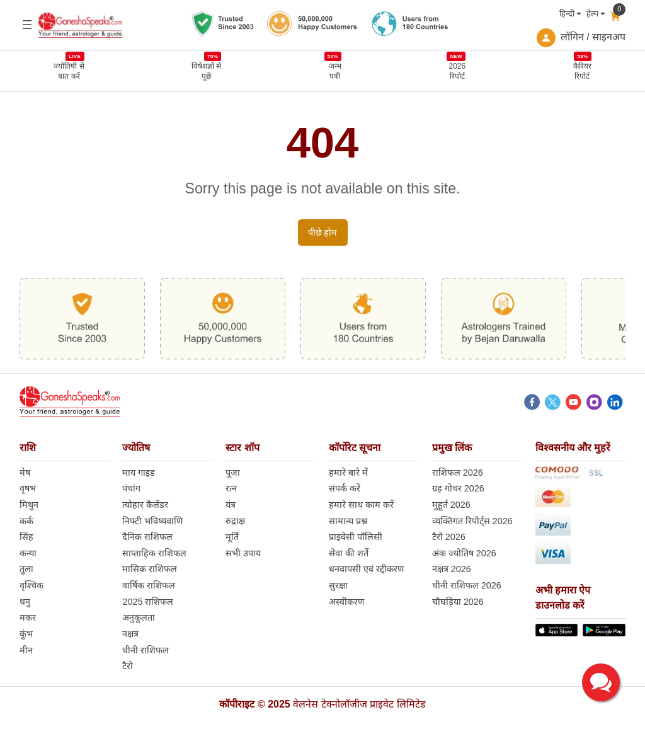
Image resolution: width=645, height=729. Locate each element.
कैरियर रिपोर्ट (582, 71)
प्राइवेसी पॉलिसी (355, 537)
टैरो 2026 (448, 537)
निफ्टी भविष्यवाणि (152, 521)
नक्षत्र (130, 634)
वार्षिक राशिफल (148, 585)
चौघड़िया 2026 (458, 602)
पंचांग (131, 488)
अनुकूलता (138, 617)
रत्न (231, 488)
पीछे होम (323, 232)
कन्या (28, 553)
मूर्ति (232, 537)
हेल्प (592, 13)
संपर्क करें (344, 488)
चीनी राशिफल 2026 (466, 585)
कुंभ (26, 634)
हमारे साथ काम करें (361, 505)
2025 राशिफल (147, 602)
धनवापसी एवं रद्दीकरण (366, 569)
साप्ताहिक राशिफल (154, 553)
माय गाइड (138, 473)
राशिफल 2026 (457, 473)
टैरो (127, 666)
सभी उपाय (243, 553)
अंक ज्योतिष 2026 (464, 553)
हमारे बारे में (348, 473)
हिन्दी (566, 13)
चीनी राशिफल (145, 650)
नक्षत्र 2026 (451, 569)
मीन (26, 650)
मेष (25, 473)
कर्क (26, 521)
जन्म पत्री (335, 71)
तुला (26, 569)
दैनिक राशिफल (147, 537)
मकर (28, 617)
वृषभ (28, 488)
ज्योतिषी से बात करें (69, 71)
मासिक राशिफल (149, 569)
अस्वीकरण (346, 602)
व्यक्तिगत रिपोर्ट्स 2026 (472, 521)
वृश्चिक (31, 585)
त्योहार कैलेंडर (145, 505)
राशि (28, 447)
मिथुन (29, 505)
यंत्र (230, 505)
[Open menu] (27, 24)
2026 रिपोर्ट (456, 71)
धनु (25, 602)
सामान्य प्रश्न (348, 521)
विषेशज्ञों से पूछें (206, 71)
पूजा (232, 473)
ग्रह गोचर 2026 (458, 488)
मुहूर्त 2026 (451, 505)
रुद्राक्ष (235, 521)
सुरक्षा (338, 585)
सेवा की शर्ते (348, 553)
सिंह (26, 537)
